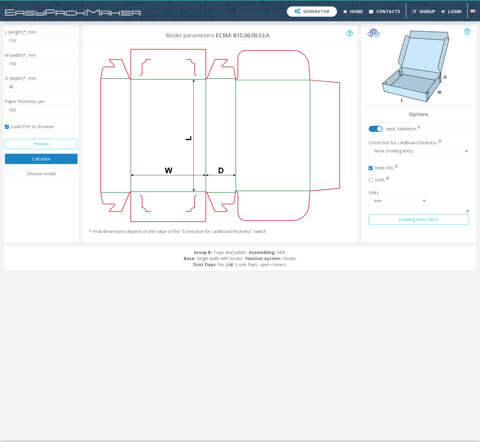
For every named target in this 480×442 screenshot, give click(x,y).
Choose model (41, 173)
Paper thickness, (25, 101)
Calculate (41, 159)
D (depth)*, (20, 78)
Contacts (384, 11)
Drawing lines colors (419, 219)
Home (353, 11)
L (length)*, (20, 32)
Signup (423, 11)
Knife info (383, 168)
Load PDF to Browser (29, 126)
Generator (311, 11)
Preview (41, 144)
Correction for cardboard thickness (405, 143)
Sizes (379, 180)
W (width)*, (20, 55)
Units (374, 192)
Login (451, 11)
